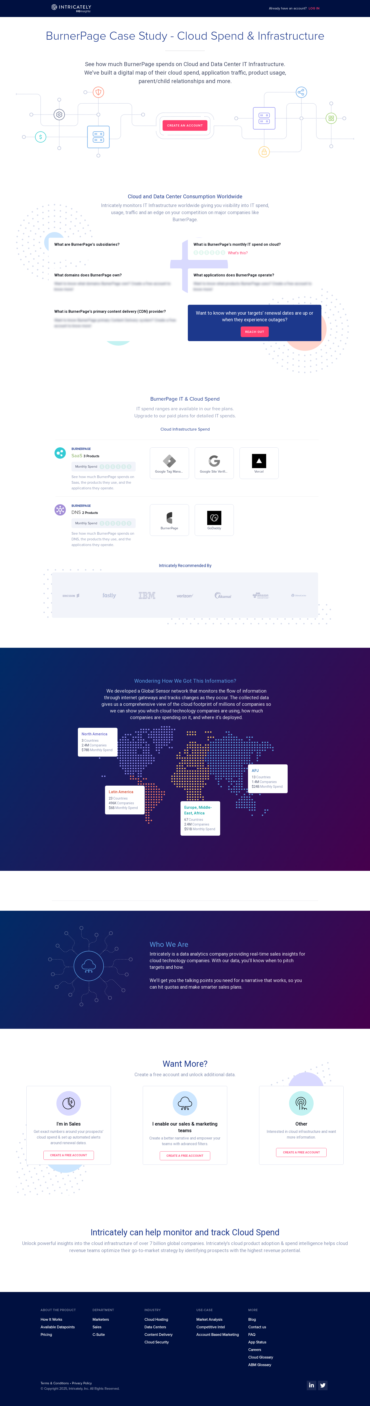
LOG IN (314, 8)
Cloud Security (156, 1342)
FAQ (251, 1335)
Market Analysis (209, 1319)
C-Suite (98, 1335)
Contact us (257, 1327)
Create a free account (68, 1155)
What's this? (238, 253)
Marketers (100, 1319)
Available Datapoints (58, 1327)
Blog (252, 1319)
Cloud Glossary (260, 1357)
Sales (96, 1327)
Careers (254, 1350)
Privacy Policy (82, 1383)
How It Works (51, 1319)
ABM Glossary (259, 1365)
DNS (76, 512)
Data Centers (155, 1327)
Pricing (46, 1335)
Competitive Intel (210, 1327)
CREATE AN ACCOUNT (185, 125)
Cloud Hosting (156, 1319)
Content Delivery (158, 1335)
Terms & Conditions (55, 1383)
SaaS (77, 455)
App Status (257, 1342)
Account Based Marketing (217, 1335)
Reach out (254, 332)
